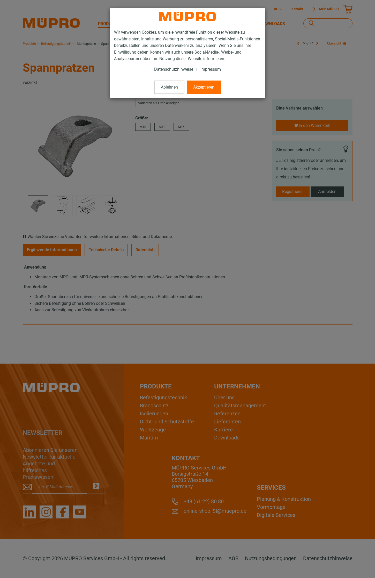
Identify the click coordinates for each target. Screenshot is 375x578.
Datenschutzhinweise (173, 69)
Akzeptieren (203, 87)
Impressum (210, 69)
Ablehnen (169, 87)
